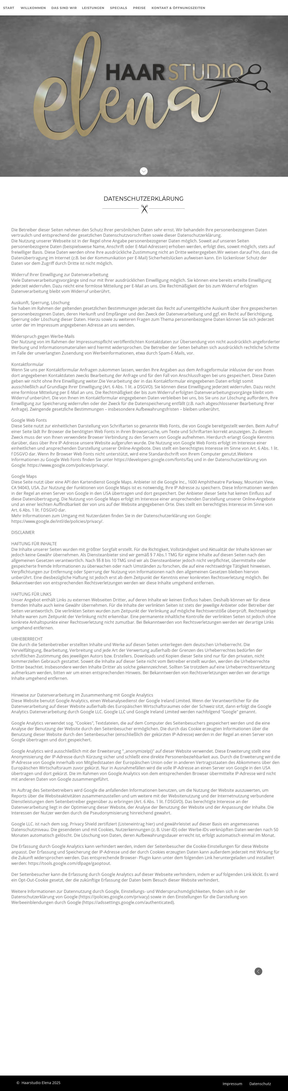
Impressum (233, 1083)
